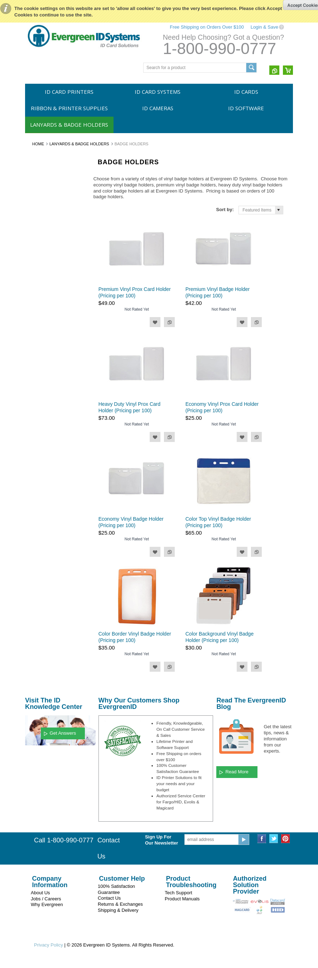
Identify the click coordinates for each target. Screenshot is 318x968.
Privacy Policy (48, 945)
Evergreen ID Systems (50, 357)
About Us (40, 892)
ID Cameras (157, 108)
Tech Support (178, 892)
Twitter (273, 838)
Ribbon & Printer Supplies (69, 108)
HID (33, 406)
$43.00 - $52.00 (44, 502)
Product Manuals (182, 898)
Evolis (34, 382)
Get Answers (63, 733)
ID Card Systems (157, 91)
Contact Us (109, 898)
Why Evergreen (47, 904)
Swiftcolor (38, 394)
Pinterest (285, 838)
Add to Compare (169, 322)
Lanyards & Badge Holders (69, 124)
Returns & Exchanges (120, 904)
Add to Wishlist (155, 322)
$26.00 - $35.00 (44, 477)
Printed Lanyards (45, 286)
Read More (236, 771)
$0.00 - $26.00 (43, 465)
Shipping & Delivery (118, 910)
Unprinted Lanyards (48, 274)
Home (38, 144)
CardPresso (40, 418)
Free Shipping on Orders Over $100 (207, 27)
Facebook (261, 838)
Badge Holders (43, 310)
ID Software (246, 108)
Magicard (38, 370)
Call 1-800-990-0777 (63, 840)
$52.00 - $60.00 (44, 514)
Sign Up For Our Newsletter (161, 840)
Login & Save (264, 27)
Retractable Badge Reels (53, 298)
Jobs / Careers (46, 898)
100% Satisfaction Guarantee (116, 889)
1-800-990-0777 (219, 48)
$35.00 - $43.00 (44, 489)
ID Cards (246, 91)
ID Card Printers (69, 91)
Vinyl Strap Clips (45, 322)
